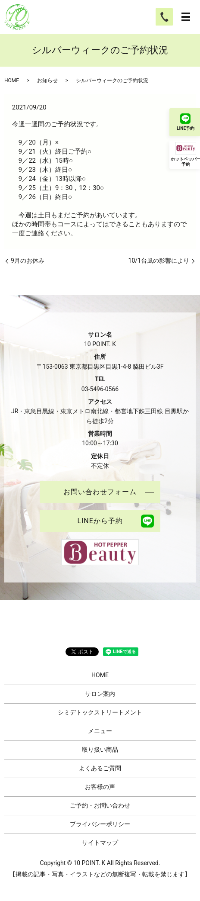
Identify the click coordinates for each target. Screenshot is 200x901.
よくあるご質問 (100, 768)
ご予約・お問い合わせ (100, 805)
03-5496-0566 (100, 389)
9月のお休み (27, 260)
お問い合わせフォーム (100, 492)
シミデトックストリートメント (100, 712)
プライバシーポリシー (100, 824)
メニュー (100, 730)
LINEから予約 (99, 521)
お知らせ (47, 80)
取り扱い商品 (100, 749)
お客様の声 (100, 786)
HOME (11, 80)
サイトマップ (100, 842)
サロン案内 (100, 693)
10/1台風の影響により (158, 260)
